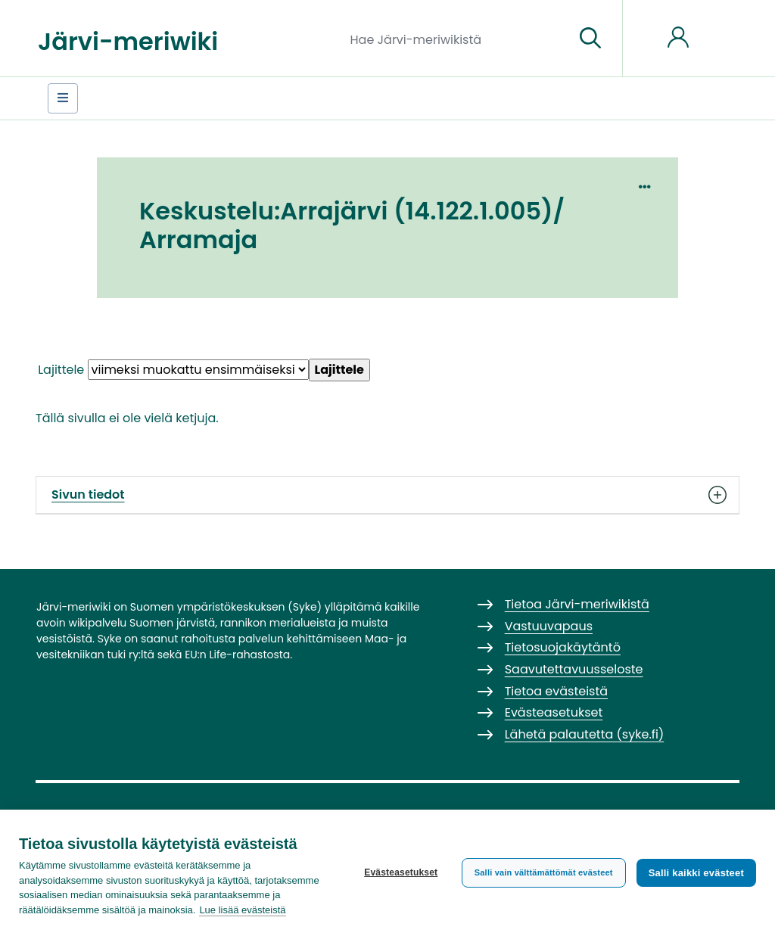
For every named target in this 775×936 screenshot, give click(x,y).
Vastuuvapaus (549, 626)
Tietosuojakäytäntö (563, 647)
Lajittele (61, 369)
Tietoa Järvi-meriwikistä (577, 604)
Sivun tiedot (387, 495)
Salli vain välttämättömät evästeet (544, 872)
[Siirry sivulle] (590, 38)
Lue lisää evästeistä (242, 910)
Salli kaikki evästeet (696, 872)
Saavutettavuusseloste (574, 669)
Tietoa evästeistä (556, 691)
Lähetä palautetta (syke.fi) (585, 734)
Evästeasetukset (400, 872)
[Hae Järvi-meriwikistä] (456, 38)
